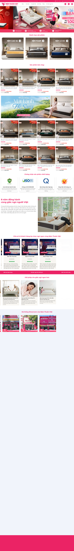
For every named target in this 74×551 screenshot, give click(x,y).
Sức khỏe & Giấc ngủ (42, 328)
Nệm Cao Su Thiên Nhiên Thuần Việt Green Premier (46, 140)
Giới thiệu (40, 326)
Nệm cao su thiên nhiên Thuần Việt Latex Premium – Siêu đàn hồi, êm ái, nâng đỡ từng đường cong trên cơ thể (9, 88)
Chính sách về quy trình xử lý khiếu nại (27, 334)
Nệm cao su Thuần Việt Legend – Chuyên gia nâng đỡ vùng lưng (27, 140)
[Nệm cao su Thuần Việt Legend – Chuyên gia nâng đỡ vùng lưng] (28, 129)
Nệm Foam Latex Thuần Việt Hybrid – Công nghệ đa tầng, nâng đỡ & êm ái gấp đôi (27, 88)
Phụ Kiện (28, 4)
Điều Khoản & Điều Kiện (24, 326)
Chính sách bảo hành (23, 328)
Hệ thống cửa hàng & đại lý (43, 334)
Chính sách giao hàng (23, 330)
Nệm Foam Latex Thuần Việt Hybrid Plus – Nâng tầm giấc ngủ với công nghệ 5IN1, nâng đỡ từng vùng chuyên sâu (64, 88)
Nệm (23, 4)
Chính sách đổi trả (23, 332)
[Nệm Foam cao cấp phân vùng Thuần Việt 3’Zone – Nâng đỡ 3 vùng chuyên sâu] (46, 155)
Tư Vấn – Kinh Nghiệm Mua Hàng (44, 330)
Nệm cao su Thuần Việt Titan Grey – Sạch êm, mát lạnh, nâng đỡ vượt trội (46, 88)
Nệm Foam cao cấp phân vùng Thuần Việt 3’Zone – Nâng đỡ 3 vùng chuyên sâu (46, 166)
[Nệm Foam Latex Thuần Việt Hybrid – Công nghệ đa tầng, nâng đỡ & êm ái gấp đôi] (28, 77)
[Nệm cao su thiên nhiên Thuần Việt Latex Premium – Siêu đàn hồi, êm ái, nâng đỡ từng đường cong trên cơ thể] (9, 77)
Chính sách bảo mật (23, 336)
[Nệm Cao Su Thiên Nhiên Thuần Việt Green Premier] (46, 129)
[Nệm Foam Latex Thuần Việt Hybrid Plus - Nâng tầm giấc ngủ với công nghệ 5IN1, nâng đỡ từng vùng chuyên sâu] (64, 77)
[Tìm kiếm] (65, 4)
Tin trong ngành (41, 332)
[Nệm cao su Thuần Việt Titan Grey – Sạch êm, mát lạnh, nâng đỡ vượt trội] (46, 77)
